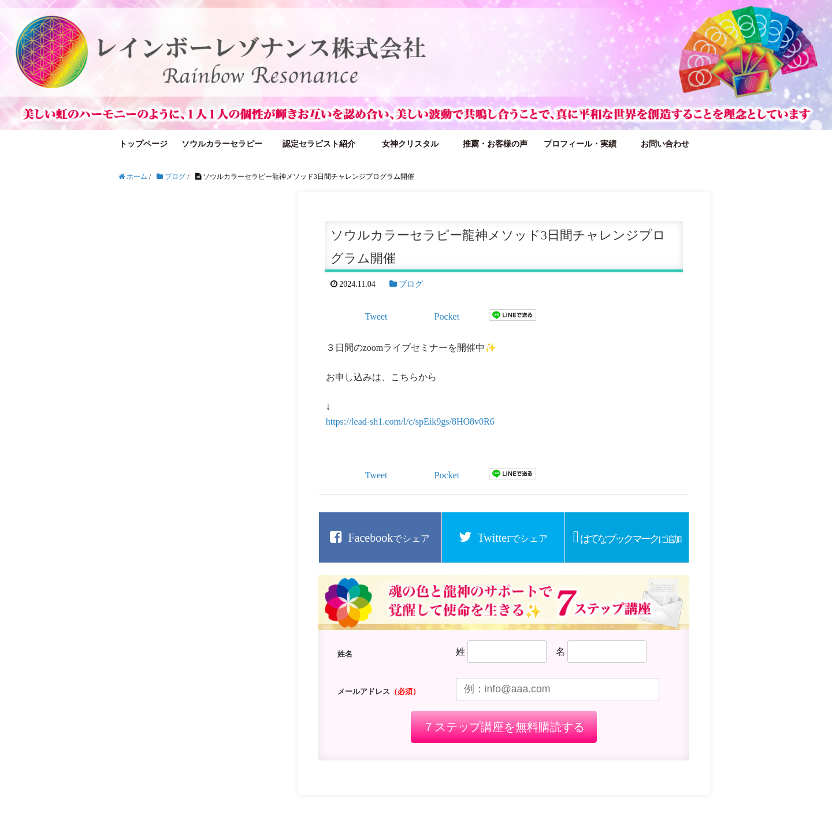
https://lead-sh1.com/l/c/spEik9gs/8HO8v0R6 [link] (410, 421)
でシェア (389, 537)
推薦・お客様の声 (495, 144)
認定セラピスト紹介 (319, 144)
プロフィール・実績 (580, 144)
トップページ (143, 144)
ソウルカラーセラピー (221, 144)
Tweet (376, 316)
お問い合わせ (665, 144)
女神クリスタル (410, 144)
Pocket (447, 316)
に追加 (630, 539)
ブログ (411, 284)
